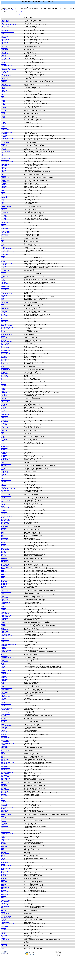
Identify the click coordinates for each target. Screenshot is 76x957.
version (4, 954)
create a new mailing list (9, 9)
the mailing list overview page (24, 11)
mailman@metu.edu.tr (20, 14)
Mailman (22, 7)
